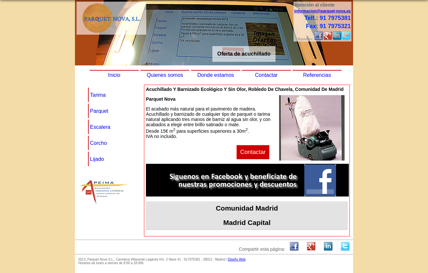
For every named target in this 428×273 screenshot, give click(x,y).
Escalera (100, 127)
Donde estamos (215, 75)
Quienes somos (165, 75)
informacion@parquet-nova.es (322, 11)
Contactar (266, 75)
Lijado (97, 159)
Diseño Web (236, 259)
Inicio (114, 75)
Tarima (98, 95)
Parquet (99, 111)
